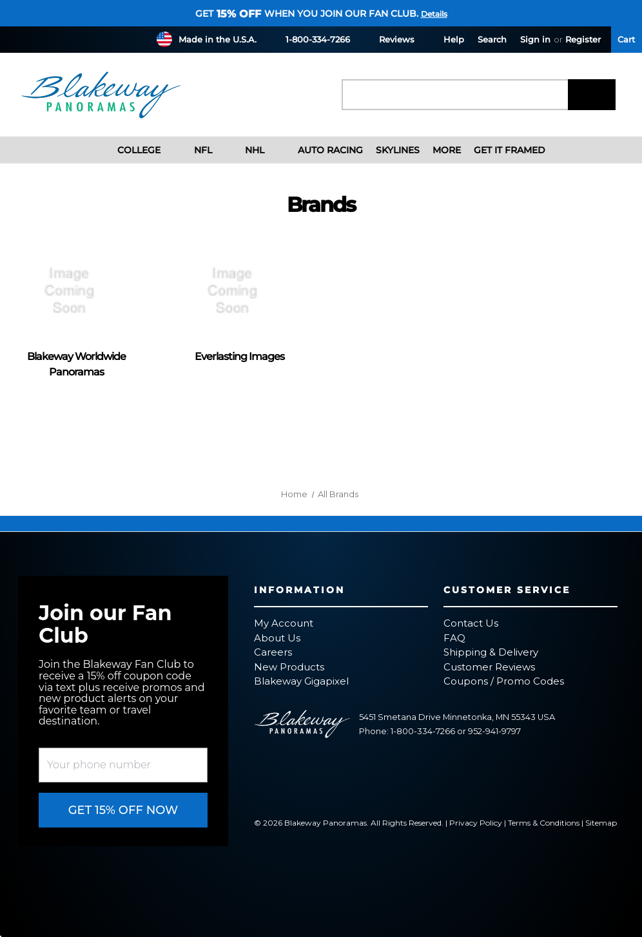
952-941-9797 (494, 731)
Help (446, 38)
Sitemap (601, 823)
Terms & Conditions (543, 823)
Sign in (535, 39)
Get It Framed (509, 150)
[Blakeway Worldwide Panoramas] (76, 291)
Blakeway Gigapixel (301, 681)
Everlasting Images (239, 356)
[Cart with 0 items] (626, 39)
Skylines (398, 150)
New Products (289, 667)
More (447, 150)
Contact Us (470, 623)
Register (583, 39)
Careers (273, 652)
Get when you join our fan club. (306, 13)
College (129, 150)
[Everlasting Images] (239, 291)
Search (492, 39)
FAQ (454, 638)
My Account (283, 623)
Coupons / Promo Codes (503, 681)
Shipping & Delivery (490, 652)
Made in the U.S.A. (218, 39)
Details (434, 14)
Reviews (389, 38)
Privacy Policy (475, 823)
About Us (277, 638)
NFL (192, 150)
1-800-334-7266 (310, 38)
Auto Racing (320, 150)
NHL (245, 150)
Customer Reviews (489, 667)
